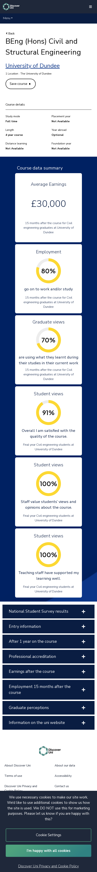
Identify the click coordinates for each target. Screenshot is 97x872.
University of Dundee (33, 66)
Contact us (62, 786)
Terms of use (13, 776)
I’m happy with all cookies (48, 850)
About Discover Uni (17, 765)
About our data (65, 765)
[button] (8, 18)
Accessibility (63, 776)
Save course (20, 84)
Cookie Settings (48, 835)
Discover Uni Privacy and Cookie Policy (48, 866)
